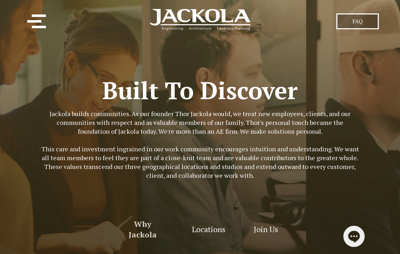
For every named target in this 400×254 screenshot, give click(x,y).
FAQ (357, 21)
